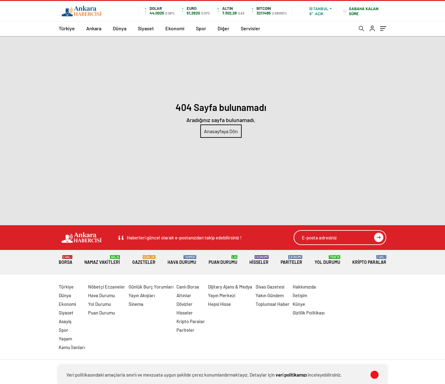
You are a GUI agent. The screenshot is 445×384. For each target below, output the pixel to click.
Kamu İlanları (72, 347)
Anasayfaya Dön (221, 131)
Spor (201, 28)
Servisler (250, 28)
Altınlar (183, 295)
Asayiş (65, 321)
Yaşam (65, 338)
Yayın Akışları (142, 295)
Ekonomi (174, 28)
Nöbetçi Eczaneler (106, 286)
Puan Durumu (223, 260)
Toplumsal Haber (273, 304)
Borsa (65, 260)
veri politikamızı (291, 375)
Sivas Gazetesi (270, 286)
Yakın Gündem (270, 295)
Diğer (223, 28)
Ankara (93, 28)
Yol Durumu (327, 260)
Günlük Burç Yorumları (151, 286)
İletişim (300, 295)
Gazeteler (143, 260)
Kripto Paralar (369, 260)
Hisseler (259, 260)
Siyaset (146, 28)
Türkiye (67, 28)
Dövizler (184, 304)
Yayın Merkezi (221, 295)
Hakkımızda (304, 286)
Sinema (136, 304)
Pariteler (291, 260)
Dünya (119, 28)
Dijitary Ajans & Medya (230, 286)
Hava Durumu (181, 260)
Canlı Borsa (187, 286)
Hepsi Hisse (219, 304)
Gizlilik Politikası (308, 312)
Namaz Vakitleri (102, 260)
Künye (299, 304)
